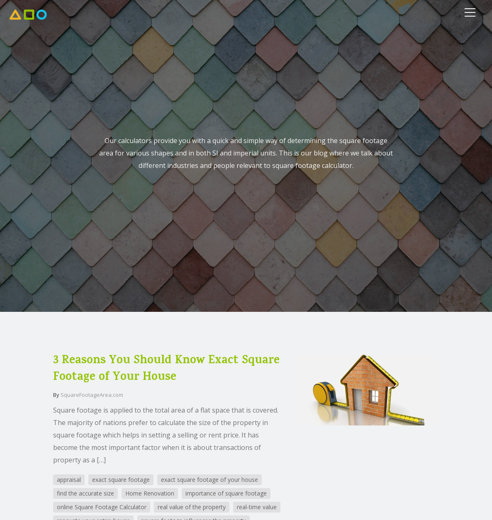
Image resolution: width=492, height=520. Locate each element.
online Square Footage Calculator (101, 507)
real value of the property (192, 507)
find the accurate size (85, 493)
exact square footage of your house (209, 480)
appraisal (69, 480)
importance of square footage (226, 493)
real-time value (257, 507)
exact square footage (121, 480)
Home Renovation (149, 493)
